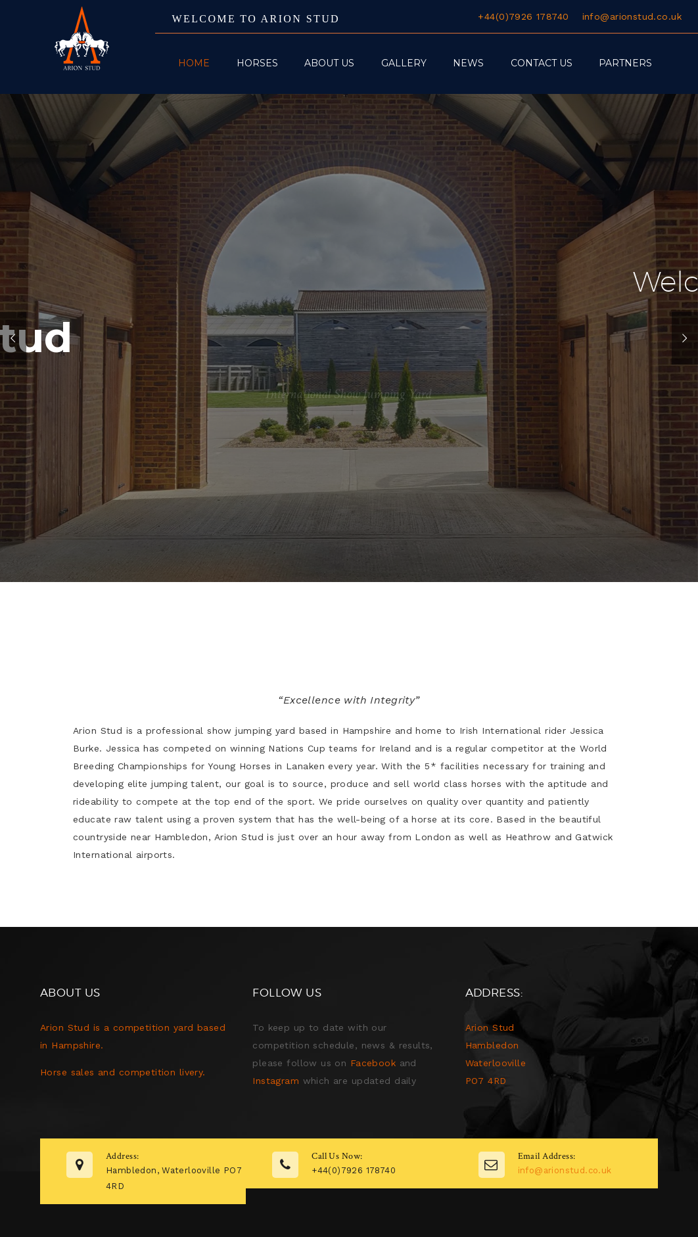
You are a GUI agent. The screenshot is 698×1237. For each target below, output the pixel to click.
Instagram (275, 1080)
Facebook (373, 1063)
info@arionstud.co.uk (632, 16)
